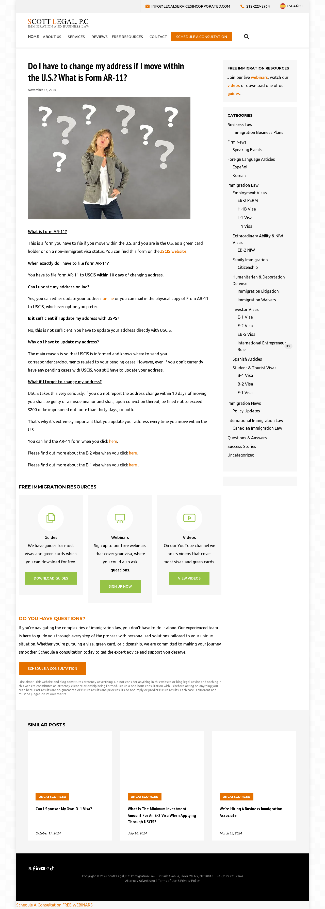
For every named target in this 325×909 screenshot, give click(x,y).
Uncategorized (241, 455)
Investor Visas (246, 309)
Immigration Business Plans (258, 132)
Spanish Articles (247, 359)
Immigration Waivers (257, 300)
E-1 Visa (245, 317)
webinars (259, 77)
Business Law (240, 125)
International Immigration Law (255, 420)
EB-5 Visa (246, 334)
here (113, 441)
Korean (239, 175)
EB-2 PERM (248, 200)
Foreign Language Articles (251, 159)
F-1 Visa (245, 392)
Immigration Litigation (258, 291)
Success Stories (242, 446)
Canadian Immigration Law (257, 428)
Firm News (237, 142)
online (108, 298)
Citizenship (248, 267)
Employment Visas (250, 192)
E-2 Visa (245, 325)
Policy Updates (246, 411)
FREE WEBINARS (77, 905)
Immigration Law (243, 185)
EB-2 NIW (246, 250)
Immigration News (244, 403)
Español (240, 167)
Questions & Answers (247, 437)
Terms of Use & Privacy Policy (179, 880)
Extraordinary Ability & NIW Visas (258, 239)
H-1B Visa (247, 209)
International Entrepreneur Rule (265, 346)
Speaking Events (247, 149)
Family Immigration (250, 259)
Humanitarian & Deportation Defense (259, 280)
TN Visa (245, 226)
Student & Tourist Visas (255, 367)
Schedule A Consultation (38, 905)
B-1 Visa (245, 375)
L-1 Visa (245, 217)
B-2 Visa (245, 384)
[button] (51, 578)
